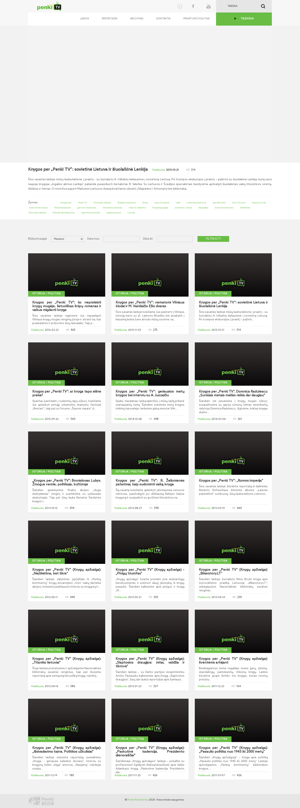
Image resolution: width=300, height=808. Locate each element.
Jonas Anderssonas (38, 207)
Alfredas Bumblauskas (63, 212)
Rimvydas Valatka (102, 202)
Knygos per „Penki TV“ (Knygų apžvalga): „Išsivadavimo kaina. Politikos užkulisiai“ (66, 750)
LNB (178, 202)
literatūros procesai (112, 207)
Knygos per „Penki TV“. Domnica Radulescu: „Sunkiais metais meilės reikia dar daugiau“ (233, 393)
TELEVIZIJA (247, 18)
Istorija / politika (46, 293)
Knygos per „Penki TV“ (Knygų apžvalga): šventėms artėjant (233, 661)
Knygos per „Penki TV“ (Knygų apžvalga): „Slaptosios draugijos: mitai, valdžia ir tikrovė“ (150, 662)
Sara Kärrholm (219, 202)
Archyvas (136, 18)
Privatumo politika (196, 18)
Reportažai (109, 18)
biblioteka (245, 207)
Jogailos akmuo (113, 212)
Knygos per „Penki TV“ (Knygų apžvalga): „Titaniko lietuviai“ (66, 661)
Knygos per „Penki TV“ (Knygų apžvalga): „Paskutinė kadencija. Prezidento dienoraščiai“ (150, 751)
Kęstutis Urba (259, 202)
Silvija (145, 202)
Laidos (84, 18)
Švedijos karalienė (127, 202)
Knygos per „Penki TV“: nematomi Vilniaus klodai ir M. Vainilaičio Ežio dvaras (150, 304)
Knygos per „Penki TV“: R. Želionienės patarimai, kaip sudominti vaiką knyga (150, 482)
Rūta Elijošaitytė (62, 207)
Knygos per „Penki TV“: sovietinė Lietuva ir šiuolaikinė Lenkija (233, 304)
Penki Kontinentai (138, 799)
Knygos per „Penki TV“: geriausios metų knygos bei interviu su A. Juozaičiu (150, 393)
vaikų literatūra (161, 202)
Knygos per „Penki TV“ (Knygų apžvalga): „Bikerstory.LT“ (233, 572)
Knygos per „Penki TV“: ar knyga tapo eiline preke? (66, 393)
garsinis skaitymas (86, 207)
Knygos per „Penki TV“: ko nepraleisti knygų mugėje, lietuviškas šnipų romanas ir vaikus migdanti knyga (66, 306)
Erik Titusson (239, 202)
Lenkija (131, 212)
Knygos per (66, 202)
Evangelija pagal (160, 207)
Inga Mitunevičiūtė (90, 212)
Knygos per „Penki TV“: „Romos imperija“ (231, 481)
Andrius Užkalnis (137, 207)
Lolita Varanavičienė (196, 202)
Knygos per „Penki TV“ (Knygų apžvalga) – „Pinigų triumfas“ (150, 572)
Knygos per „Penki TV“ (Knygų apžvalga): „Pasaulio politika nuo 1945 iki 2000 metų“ (233, 750)
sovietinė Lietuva (183, 207)
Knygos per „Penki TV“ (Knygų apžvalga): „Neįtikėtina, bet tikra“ (66, 572)
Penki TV (82, 202)
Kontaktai (163, 18)
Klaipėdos (203, 207)
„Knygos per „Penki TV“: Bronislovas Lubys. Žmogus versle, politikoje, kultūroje (66, 482)
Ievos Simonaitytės (224, 207)
